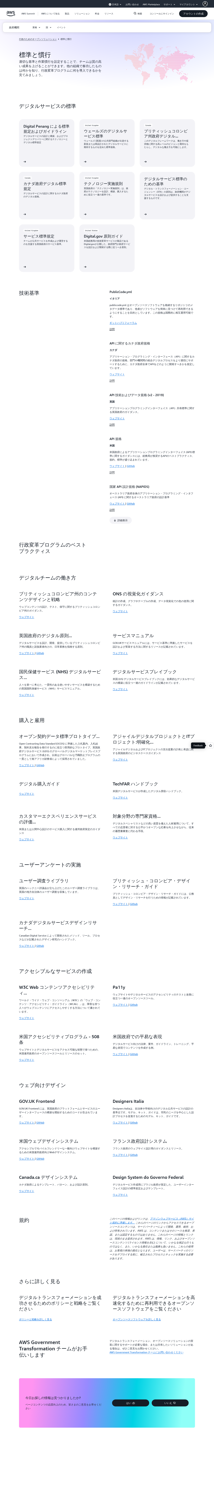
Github (40, 601)
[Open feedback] (210, 745)
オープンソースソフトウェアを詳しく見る (137, 1267)
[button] (50, 13)
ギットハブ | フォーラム (123, 322)
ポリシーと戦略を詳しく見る (35, 1267)
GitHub (40, 713)
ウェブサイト (117, 374)
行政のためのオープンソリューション (38, 39)
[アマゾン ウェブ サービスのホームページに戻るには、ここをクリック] (10, 15)
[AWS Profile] (205, 3)
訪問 (112, 329)
